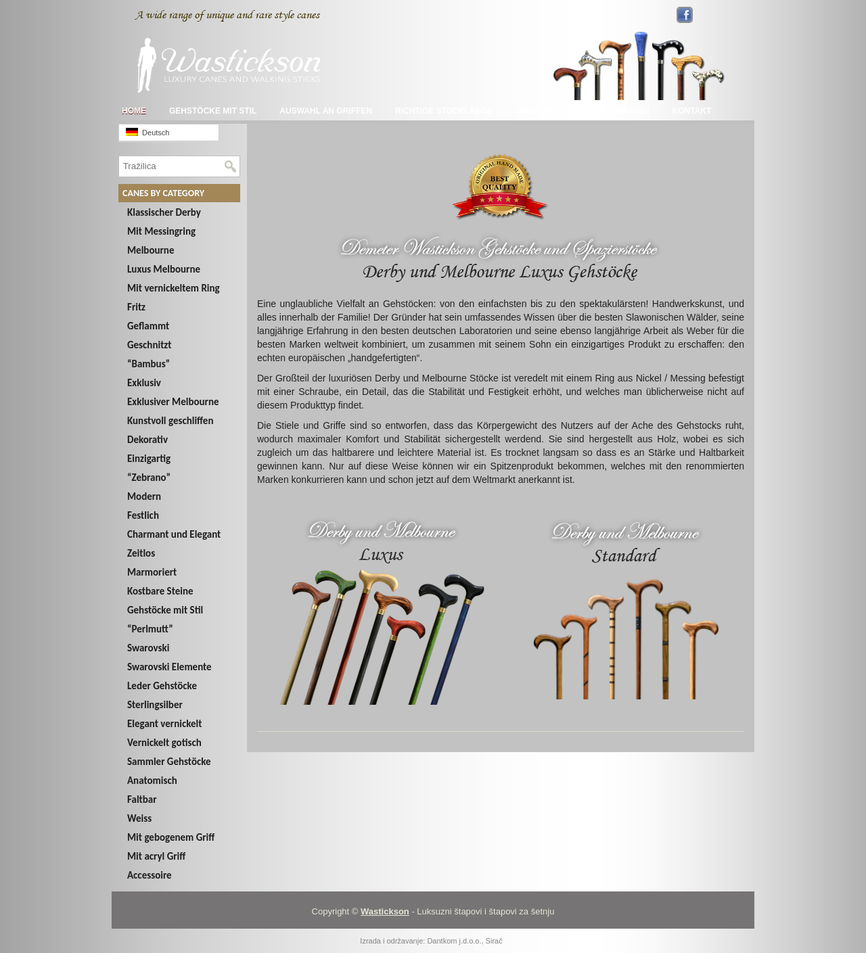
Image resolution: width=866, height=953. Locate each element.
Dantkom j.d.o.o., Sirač (464, 941)
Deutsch (147, 132)
